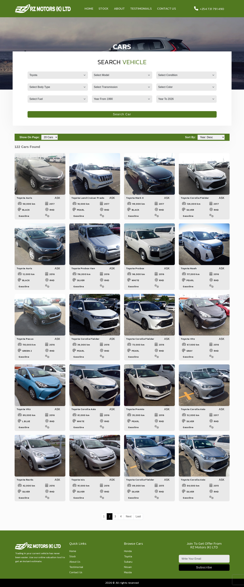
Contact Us (166, 8)
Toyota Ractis (25, 480)
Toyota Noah (189, 268)
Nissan (128, 567)
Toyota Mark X (135, 198)
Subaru (128, 562)
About (119, 8)
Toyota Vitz (188, 339)
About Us (74, 562)
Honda (128, 551)
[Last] (138, 516)
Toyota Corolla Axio (83, 409)
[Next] (129, 516)
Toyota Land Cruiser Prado (88, 198)
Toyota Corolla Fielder (195, 198)
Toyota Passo (25, 339)
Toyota (128, 556)
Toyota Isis (78, 480)
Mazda (128, 572)
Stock (104, 8)
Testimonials (141, 8)
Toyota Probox (135, 268)
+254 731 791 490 (208, 8)
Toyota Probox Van (83, 268)
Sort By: (190, 137)
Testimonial (76, 567)
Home (89, 8)
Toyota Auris (24, 198)
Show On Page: (30, 137)
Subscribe (204, 567)
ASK (57, 198)
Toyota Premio (135, 409)
